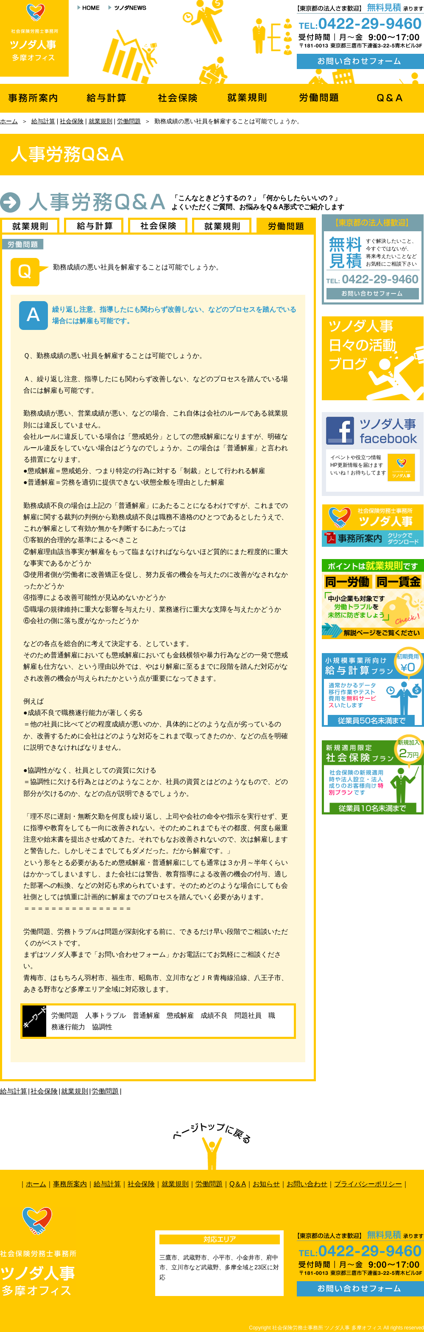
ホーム (9, 121)
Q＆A (237, 1184)
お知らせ (266, 1184)
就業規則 (100, 121)
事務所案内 (70, 1184)
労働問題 (129, 121)
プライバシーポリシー (368, 1184)
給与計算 (43, 121)
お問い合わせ (307, 1184)
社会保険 (72, 121)
